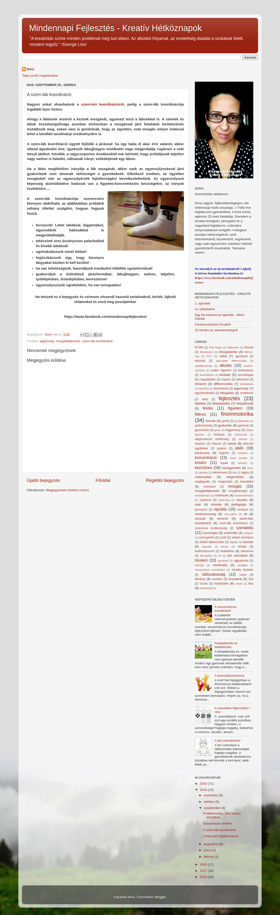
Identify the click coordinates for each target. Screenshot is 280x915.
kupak (224, 463)
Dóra (30, 69)
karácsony (202, 453)
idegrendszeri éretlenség (212, 439)
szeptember (212, 808)
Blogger (160, 897)
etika (205, 399)
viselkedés (220, 565)
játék (239, 448)
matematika (203, 477)
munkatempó (202, 495)
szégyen (248, 533)
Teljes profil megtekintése (40, 75)
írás (251, 579)
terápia (242, 546)
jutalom (221, 448)
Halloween (233, 347)
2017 (204, 870)
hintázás (219, 434)
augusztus (211, 844)
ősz (250, 583)
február (209, 856)
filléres (200, 414)
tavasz (224, 546)
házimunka (241, 434)
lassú (250, 468)
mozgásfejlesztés (68, 341)
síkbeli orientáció (242, 537)
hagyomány (233, 430)
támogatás (206, 555)
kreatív (201, 462)
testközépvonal (204, 551)
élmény (200, 579)
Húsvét (248, 347)
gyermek (243, 425)
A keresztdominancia (229, 675)
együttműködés (204, 393)
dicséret (200, 384)
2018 (204, 864)
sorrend (222, 518)
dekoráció (242, 379)
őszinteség (206, 588)
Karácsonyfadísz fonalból (213, 324)
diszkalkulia (246, 384)
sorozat (200, 518)
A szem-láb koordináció (219, 830)
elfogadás (227, 393)
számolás (231, 533)
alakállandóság (203, 365)
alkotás (225, 365)
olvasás (216, 504)
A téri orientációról (227, 740)
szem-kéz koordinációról (102, 104)
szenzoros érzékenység (211, 528)
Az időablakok (205, 309)
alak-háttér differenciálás (231, 360)
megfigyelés (202, 481)
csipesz (226, 379)
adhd (223, 356)
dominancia (221, 388)
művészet (221, 495)
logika (245, 472)
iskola (232, 443)
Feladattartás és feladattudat (226, 645)
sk (245, 514)
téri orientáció (238, 555)
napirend (205, 500)
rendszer (242, 509)
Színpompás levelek (217, 823)
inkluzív (216, 443)
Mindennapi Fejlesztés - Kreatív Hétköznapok (115, 28)
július (208, 850)
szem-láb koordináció (97, 341)
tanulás (248, 542)
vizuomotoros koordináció (210, 569)
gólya (217, 430)
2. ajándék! (203, 303)
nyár (198, 504)
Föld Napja (215, 347)
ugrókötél (223, 560)
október (209, 801)
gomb (225, 421)
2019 (204, 790)
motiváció (209, 486)
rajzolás (220, 509)
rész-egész (230, 514)
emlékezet (246, 393)
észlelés (217, 579)
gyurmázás (202, 430)
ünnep (239, 583)
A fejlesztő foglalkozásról (220, 836)
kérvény (242, 463)
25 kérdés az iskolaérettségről (216, 330)
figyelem (235, 408)
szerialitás (244, 528)
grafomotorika (204, 425)
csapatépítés (207, 379)
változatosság (213, 574)
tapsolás (207, 546)
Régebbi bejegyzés (165, 480)
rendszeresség (205, 514)
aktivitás (200, 360)
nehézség (224, 500)
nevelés (242, 500)
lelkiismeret (220, 472)
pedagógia (238, 504)
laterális (203, 472)
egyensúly (47, 341)
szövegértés (206, 537)
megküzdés (225, 481)
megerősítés (235, 477)
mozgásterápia (238, 491)
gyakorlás (225, 425)
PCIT (210, 356)
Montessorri (206, 352)
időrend (243, 439)
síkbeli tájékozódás (211, 542)
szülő (223, 537)
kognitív (224, 453)
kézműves (203, 467)
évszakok (235, 579)
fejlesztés (229, 398)
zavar (243, 574)
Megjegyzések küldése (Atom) (67, 490)
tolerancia (247, 551)
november (211, 795)
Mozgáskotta (228, 352)
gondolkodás (242, 421)
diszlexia (204, 388)
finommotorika (237, 414)
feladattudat (244, 403)
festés (208, 408)
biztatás (225, 375)
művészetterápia (243, 495)
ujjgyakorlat (241, 560)
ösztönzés (221, 583)
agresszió (241, 356)
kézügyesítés (231, 468)
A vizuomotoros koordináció (225, 608)
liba (235, 472)
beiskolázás (245, 370)
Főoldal (103, 480)
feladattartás (221, 403)
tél (219, 555)
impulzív (200, 443)
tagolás (234, 542)
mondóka (246, 481)
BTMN (199, 347)
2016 (204, 877)
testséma (227, 551)
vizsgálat (242, 565)
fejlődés (200, 403)
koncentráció (206, 457)
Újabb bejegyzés (43, 480)
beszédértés (207, 374)
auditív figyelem (221, 370)
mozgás (235, 486)
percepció (201, 509)
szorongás (210, 533)
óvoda (204, 583)
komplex (243, 453)
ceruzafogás (245, 375)
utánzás (199, 565)
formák (210, 421)
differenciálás (223, 384)
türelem (201, 560)
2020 (204, 783)
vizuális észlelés (242, 569)
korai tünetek (238, 458)
